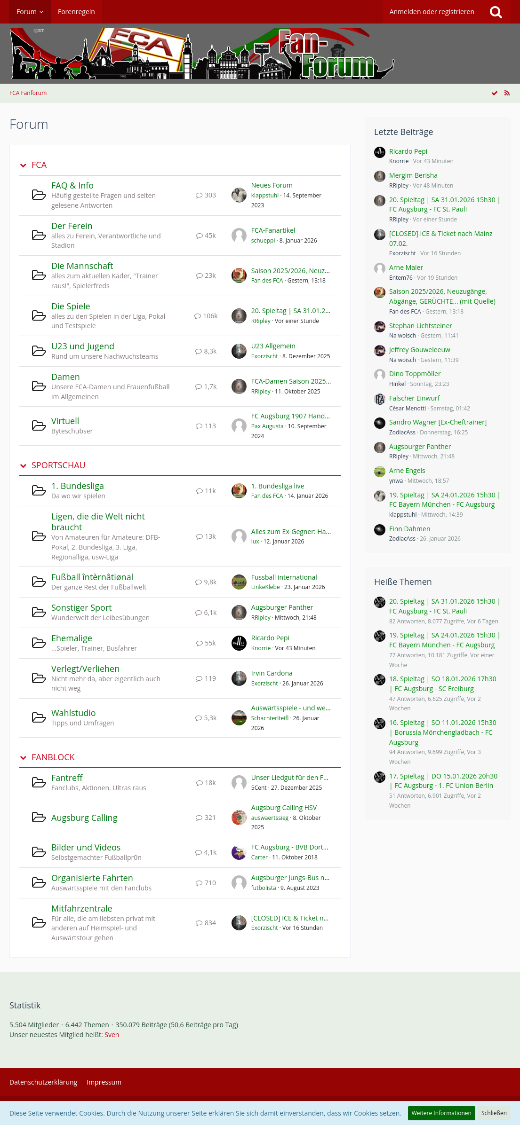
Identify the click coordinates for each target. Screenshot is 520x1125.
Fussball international (284, 577)
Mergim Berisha (413, 175)
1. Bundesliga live (277, 485)
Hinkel (397, 384)
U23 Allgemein (273, 345)
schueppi (263, 240)
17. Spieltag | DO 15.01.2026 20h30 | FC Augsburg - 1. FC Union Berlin (443, 780)
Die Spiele (70, 306)
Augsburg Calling (84, 817)
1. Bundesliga (77, 485)
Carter (259, 857)
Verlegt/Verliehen (85, 668)
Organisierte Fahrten (92, 877)
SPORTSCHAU (59, 465)
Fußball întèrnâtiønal (92, 576)
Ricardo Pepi (270, 637)
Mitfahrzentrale (81, 908)
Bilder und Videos (85, 847)
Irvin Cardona (272, 673)
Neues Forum (272, 185)
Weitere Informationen (442, 1113)
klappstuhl (265, 195)
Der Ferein (72, 225)
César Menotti (407, 408)
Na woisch (402, 335)
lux (255, 541)
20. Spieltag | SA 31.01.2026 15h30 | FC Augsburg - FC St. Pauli (445, 204)
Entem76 (401, 278)
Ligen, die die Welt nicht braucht (98, 522)
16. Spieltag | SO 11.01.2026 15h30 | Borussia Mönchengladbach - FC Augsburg (442, 732)
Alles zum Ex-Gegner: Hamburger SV (306, 531)
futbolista (263, 888)
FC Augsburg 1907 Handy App (296, 415)
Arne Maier (406, 267)
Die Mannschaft (82, 265)
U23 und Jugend (82, 346)
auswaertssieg (269, 818)
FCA (39, 164)
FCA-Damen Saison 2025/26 (293, 381)
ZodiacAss (402, 432)
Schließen (494, 1113)
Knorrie (261, 648)
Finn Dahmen (410, 528)
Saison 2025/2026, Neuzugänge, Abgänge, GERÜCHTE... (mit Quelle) (442, 296)
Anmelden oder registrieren (432, 11)
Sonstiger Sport (81, 607)
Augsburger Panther (282, 607)
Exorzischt (264, 356)
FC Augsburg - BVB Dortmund (296, 846)
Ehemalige (71, 638)
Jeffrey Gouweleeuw (419, 349)
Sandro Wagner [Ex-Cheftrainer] (438, 421)
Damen (65, 376)
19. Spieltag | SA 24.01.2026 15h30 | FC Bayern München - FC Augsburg (445, 499)
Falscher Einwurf (414, 397)
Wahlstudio (73, 712)
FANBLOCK (53, 757)
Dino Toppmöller (415, 373)
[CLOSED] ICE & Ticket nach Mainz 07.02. (313, 917)
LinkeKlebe (265, 587)
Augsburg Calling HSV (284, 807)
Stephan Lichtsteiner (420, 325)
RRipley (261, 321)
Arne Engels (407, 470)
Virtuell (65, 420)
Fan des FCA (267, 280)
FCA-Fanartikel (273, 230)
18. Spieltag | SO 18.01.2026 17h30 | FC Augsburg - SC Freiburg (442, 683)
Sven (111, 1034)
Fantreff (66, 777)
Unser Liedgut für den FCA (291, 777)
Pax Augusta (267, 426)
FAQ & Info (72, 185)
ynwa (396, 481)
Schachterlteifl (270, 718)
